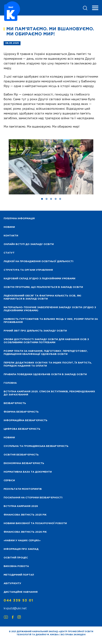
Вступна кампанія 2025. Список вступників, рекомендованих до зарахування (49, 393)
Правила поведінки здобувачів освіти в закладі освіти (45, 374)
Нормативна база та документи (28, 472)
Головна (10, 383)
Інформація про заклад (21, 549)
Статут (9, 253)
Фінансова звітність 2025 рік (25, 515)
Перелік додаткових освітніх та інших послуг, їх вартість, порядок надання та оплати (48, 364)
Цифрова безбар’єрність (22, 429)
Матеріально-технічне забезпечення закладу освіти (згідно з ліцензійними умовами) (50, 309)
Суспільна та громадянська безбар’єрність (36, 446)
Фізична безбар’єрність (21, 412)
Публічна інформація (19, 219)
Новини (9, 438)
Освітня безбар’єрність (21, 455)
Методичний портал (19, 575)
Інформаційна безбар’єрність (25, 420)
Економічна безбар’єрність (24, 463)
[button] (42, 199)
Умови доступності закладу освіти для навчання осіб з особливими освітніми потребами (46, 341)
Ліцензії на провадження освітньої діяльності (38, 261)
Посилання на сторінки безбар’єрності (33, 498)
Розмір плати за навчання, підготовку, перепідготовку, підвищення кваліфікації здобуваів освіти (46, 352)
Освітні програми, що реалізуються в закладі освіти (43, 287)
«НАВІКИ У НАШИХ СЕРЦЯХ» (22, 541)
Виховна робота (16, 566)
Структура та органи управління (28, 270)
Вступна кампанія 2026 (21, 506)
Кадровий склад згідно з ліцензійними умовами (39, 279)
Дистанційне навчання (21, 592)
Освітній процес (16, 558)
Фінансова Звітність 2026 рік (25, 532)
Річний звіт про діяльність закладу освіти (35, 331)
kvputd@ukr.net (15, 608)
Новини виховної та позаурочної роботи (35, 523)
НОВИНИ (9, 227)
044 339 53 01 (18, 600)
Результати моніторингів (23, 489)
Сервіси (9, 481)
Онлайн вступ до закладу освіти (29, 244)
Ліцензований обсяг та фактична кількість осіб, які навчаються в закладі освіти (42, 297)
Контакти (11, 236)
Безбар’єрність (15, 403)
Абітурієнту (12, 583)
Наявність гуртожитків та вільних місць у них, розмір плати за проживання (51, 320)
